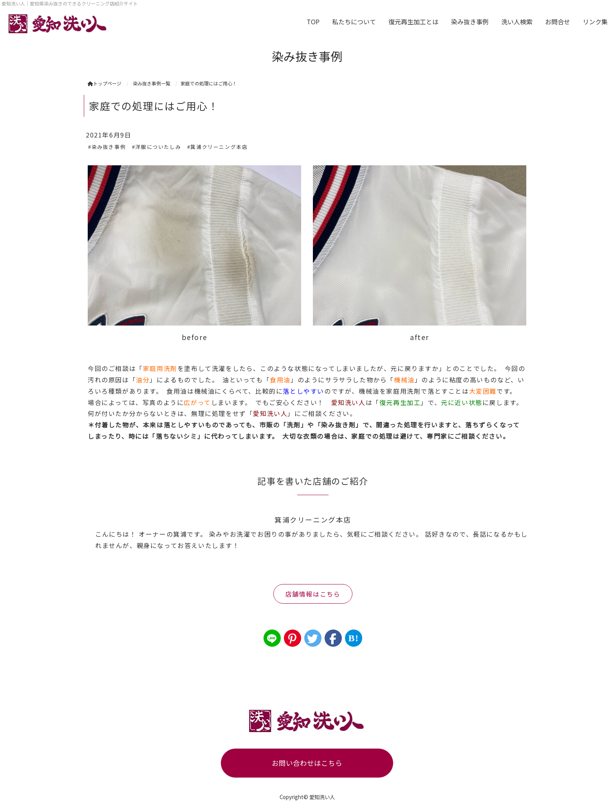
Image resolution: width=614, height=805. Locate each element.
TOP (313, 21)
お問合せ (557, 21)
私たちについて (354, 21)
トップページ (104, 83)
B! (353, 638)
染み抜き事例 (470, 21)
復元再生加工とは (413, 21)
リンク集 (595, 21)
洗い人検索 (517, 21)
